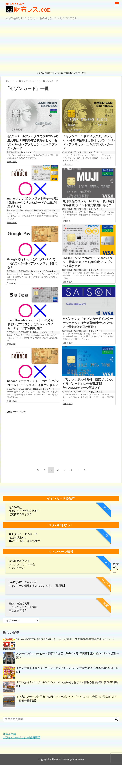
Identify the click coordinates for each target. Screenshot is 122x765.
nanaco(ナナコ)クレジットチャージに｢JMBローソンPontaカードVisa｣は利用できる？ (32, 202)
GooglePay (51, 271)
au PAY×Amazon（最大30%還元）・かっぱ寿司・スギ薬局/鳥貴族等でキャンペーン (65, 639)
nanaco (39, 210)
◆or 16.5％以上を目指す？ (24, 541)
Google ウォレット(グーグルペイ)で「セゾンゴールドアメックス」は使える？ (32, 263)
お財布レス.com (57, 759)
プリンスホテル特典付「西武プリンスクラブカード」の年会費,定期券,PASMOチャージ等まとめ (88, 383)
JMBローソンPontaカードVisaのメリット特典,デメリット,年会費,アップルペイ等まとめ (88, 262)
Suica (37, 332)
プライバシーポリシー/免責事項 (21, 737)
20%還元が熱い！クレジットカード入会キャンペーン (22, 564)
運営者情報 (9, 734)
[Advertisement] (61, 46)
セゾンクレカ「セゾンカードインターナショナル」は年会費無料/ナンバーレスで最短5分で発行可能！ (88, 323)
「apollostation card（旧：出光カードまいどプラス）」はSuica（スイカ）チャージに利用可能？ (31, 324)
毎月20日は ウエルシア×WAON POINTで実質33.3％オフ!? (24, 511)
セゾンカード (29, 152)
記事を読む (12, 162)
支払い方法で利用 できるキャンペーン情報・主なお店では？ (24, 607)
